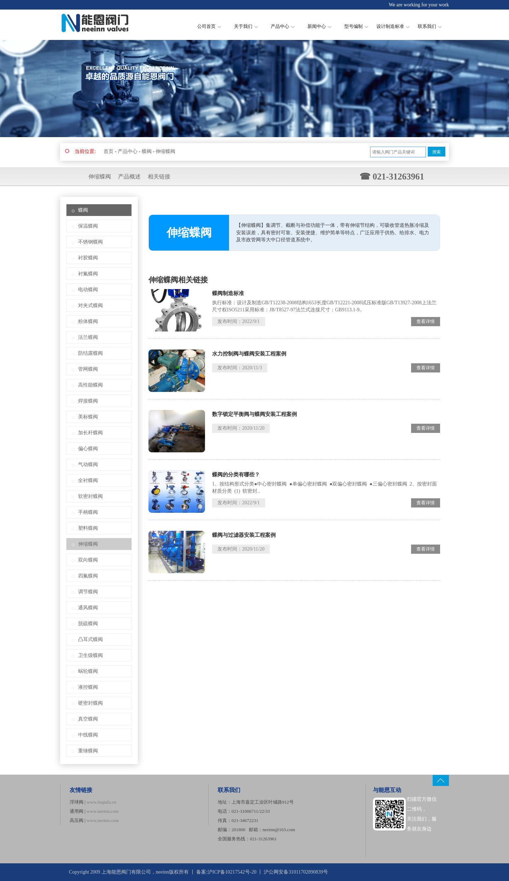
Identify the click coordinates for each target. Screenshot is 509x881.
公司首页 (209, 26)
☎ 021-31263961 (391, 176)
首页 (108, 151)
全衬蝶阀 (88, 480)
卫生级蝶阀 (90, 655)
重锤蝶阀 (88, 750)
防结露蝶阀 (90, 353)
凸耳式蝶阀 (90, 639)
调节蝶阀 (88, 591)
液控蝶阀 (88, 687)
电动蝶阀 (88, 289)
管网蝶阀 (88, 369)
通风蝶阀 (88, 607)
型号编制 (356, 26)
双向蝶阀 (88, 560)
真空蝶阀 (88, 719)
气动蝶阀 (88, 464)
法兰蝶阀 (88, 337)
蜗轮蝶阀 (88, 671)
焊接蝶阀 (88, 401)
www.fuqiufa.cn (101, 802)
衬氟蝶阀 (88, 273)
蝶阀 (147, 151)
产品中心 (283, 26)
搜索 (436, 151)
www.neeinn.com (103, 811)
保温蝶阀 (88, 226)
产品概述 (129, 177)
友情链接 (81, 790)
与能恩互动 (387, 790)
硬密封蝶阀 (90, 703)
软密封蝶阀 (90, 496)
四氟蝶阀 (88, 575)
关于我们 (246, 26)
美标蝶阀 (88, 416)
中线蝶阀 (88, 735)
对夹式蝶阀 (90, 305)
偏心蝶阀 (88, 448)
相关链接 (159, 177)
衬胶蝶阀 (88, 257)
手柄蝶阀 (88, 512)
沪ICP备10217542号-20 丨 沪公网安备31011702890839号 (267, 872)
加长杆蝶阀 (90, 432)
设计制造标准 (393, 26)
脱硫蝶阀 (88, 623)
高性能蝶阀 (90, 385)
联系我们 (430, 26)
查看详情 (425, 321)
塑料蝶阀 (88, 528)
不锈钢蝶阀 (90, 242)
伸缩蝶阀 (165, 151)
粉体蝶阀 (88, 321)
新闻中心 (320, 26)
